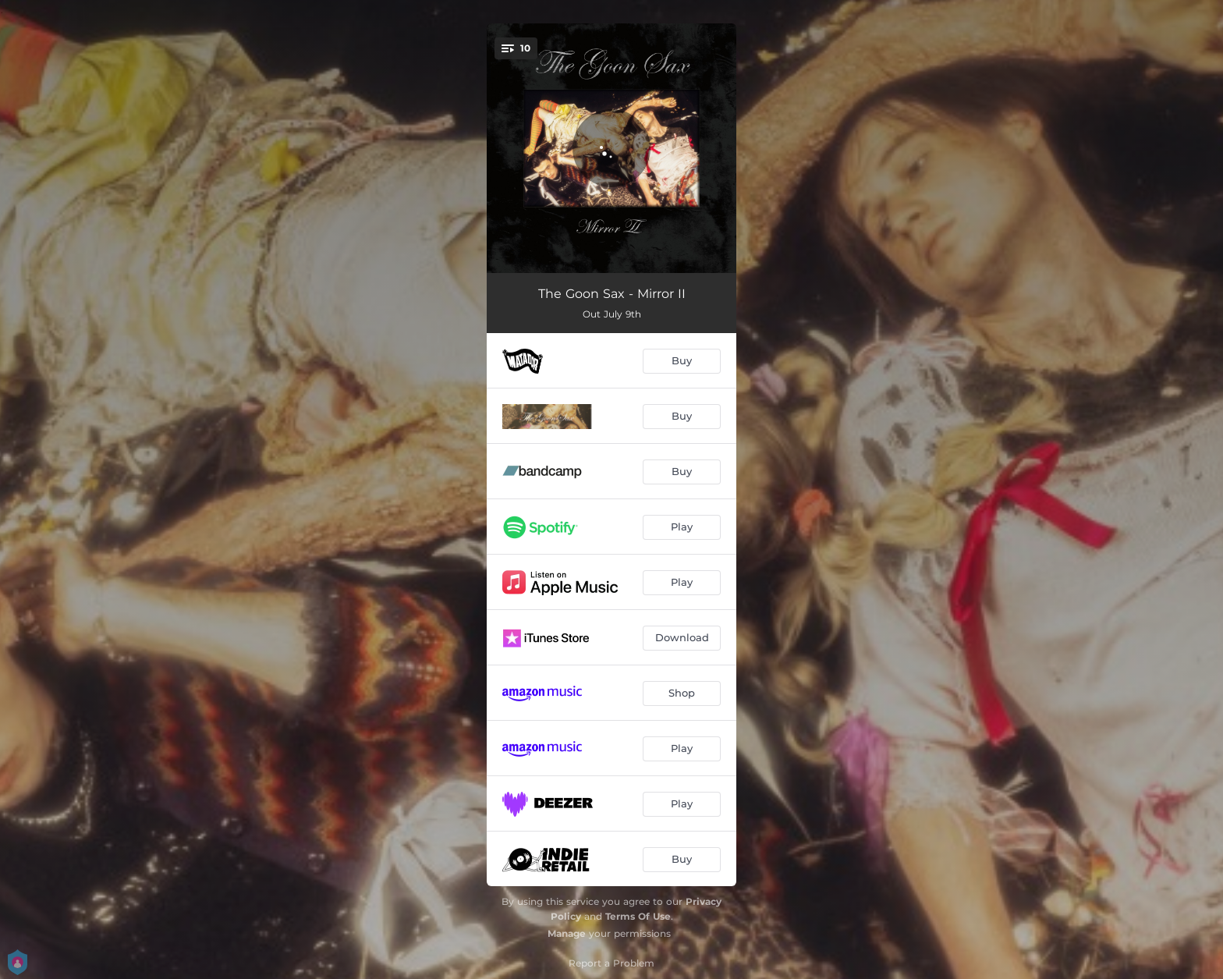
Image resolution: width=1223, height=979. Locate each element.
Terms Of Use (638, 916)
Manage (567, 933)
